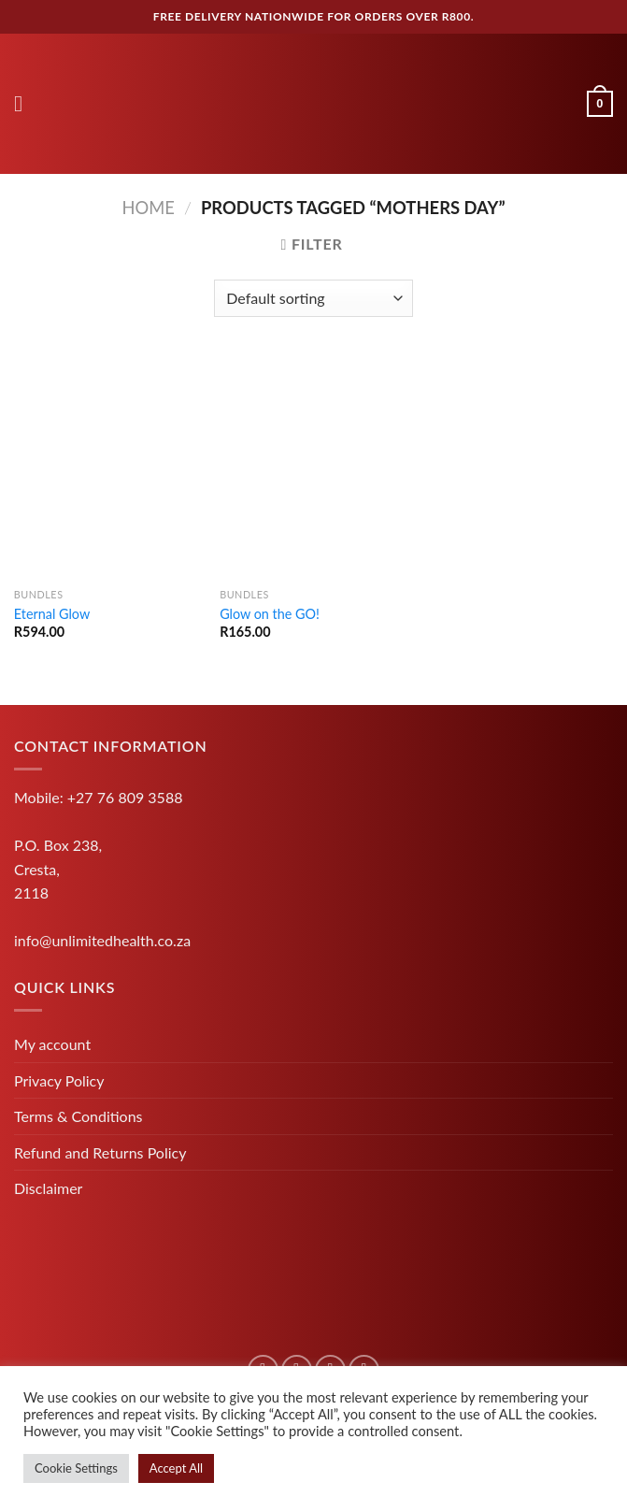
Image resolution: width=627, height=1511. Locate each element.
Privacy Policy (59, 1080)
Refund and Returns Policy (100, 1152)
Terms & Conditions (78, 1116)
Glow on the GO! (270, 614)
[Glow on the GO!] (313, 467)
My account (52, 1044)
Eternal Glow (52, 614)
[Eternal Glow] (108, 467)
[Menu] (25, 103)
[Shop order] (313, 298)
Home (147, 207)
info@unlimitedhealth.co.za (102, 940)
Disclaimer (48, 1188)
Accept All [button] (176, 1468)
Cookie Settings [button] (76, 1468)
